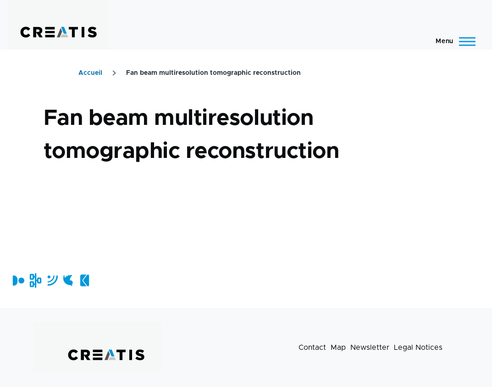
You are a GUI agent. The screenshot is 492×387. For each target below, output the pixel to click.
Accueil (90, 73)
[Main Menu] (452, 41)
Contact (312, 347)
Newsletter (369, 347)
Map (338, 347)
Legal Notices (418, 347)
